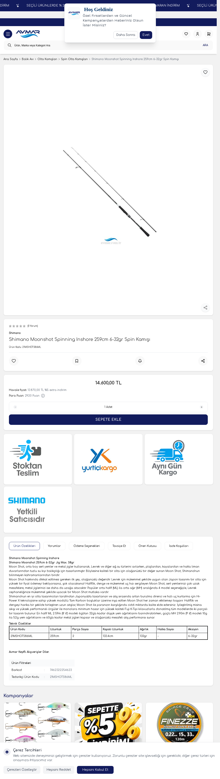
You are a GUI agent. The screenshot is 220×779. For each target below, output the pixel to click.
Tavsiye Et (119, 546)
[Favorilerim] (186, 34)
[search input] (108, 45)
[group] (108, 190)
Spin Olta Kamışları (74, 59)
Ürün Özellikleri (24, 546)
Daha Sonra (125, 35)
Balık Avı (28, 59)
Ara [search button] (205, 45)
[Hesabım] (197, 34)
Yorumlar (54, 546)
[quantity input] (108, 407)
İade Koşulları (178, 546)
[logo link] (28, 34)
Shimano (15, 333)
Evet (146, 35)
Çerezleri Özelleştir (22, 769)
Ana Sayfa (10, 59)
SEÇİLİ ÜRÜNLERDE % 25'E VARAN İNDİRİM (174, 5)
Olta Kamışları (47, 59)
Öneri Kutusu (147, 546)
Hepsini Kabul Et (95, 769)
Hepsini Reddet (58, 769)
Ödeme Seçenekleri (86, 546)
